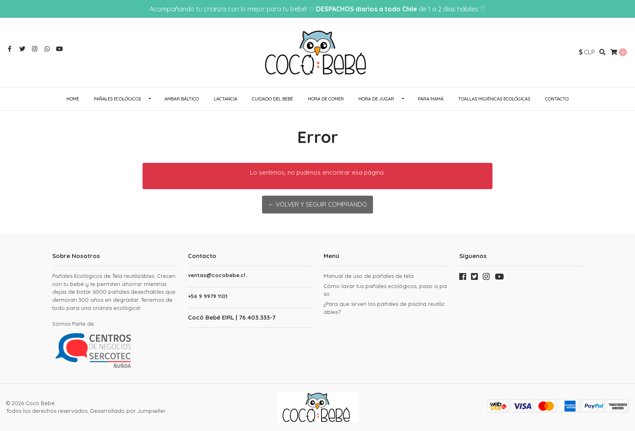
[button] (587, 52)
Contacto (557, 99)
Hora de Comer (326, 99)
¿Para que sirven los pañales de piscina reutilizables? (384, 308)
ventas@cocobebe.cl (216, 275)
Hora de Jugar (376, 99)
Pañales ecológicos (117, 99)
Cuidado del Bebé (272, 99)
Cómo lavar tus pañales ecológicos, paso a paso (385, 290)
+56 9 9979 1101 (208, 296)
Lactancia (225, 99)
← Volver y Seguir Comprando (317, 204)
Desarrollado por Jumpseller (127, 411)
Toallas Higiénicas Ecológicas (494, 99)
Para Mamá (430, 99)
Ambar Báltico (181, 99)
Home (72, 99)
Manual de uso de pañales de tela (368, 276)
